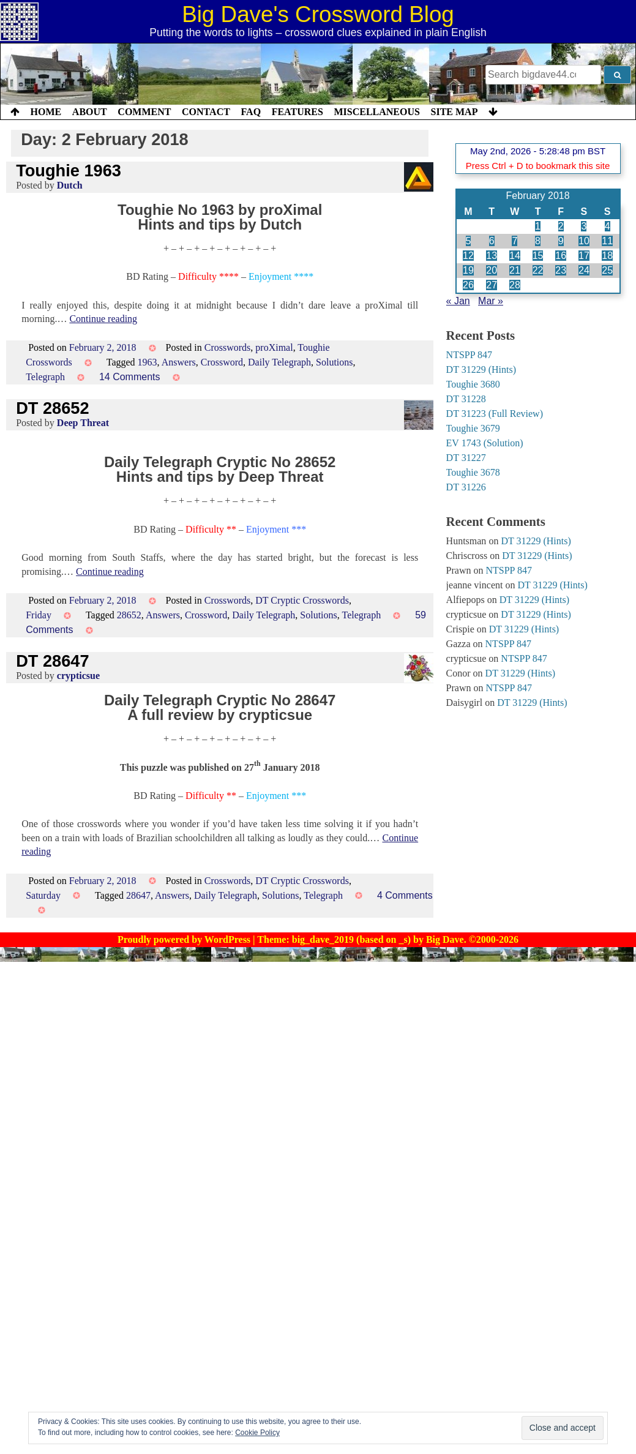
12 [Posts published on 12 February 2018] (468, 255)
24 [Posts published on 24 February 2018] (583, 270)
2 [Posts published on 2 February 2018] (561, 226)
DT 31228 (466, 399)
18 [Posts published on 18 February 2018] (607, 255)
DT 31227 (466, 457)
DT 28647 (52, 660)
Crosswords (227, 347)
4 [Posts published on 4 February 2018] (607, 226)
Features (297, 112)
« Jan (458, 301)
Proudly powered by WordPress (185, 939)
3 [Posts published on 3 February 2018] (583, 226)
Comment (144, 112)
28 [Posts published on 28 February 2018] (514, 285)
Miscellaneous (376, 112)
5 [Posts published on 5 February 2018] (468, 241)
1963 (147, 362)
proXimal (274, 347)
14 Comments (129, 377)
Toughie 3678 (473, 472)
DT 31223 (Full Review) (494, 413)
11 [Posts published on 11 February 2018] (607, 241)
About (89, 112)
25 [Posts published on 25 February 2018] (607, 270)
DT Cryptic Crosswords (302, 600)
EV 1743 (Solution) (484, 443)
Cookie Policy (257, 1432)
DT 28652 (52, 408)
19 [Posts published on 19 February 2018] (468, 270)
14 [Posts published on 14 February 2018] (514, 255)
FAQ (251, 112)
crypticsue (78, 675)
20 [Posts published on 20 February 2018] (491, 270)
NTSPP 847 (469, 355)
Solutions (334, 362)
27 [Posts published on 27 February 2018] (491, 285)
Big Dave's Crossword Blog (318, 14)
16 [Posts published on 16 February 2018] (560, 255)
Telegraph (45, 377)
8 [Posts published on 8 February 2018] (538, 241)
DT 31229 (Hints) (481, 369)
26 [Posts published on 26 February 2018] (468, 285)
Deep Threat (83, 423)
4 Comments (405, 895)
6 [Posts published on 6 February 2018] (492, 241)
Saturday (43, 895)
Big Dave (445, 939)
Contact (206, 112)
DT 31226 (466, 487)
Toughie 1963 (68, 170)
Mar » (490, 301)
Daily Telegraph (279, 362)
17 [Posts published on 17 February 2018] (583, 255)
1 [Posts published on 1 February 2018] (538, 226)
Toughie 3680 (473, 384)
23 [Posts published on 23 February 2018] (560, 270)
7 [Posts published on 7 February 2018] (514, 241)
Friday (38, 615)
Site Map (454, 112)
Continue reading (103, 318)
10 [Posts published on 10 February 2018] (583, 241)
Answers (179, 362)
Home (46, 112)
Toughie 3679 (473, 428)
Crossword (222, 362)
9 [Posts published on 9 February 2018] (561, 241)
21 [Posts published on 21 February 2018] (514, 270)
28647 (138, 895)
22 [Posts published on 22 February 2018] (538, 270)
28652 (129, 615)
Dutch (70, 185)
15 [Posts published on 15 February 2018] (538, 255)
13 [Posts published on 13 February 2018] (491, 255)
